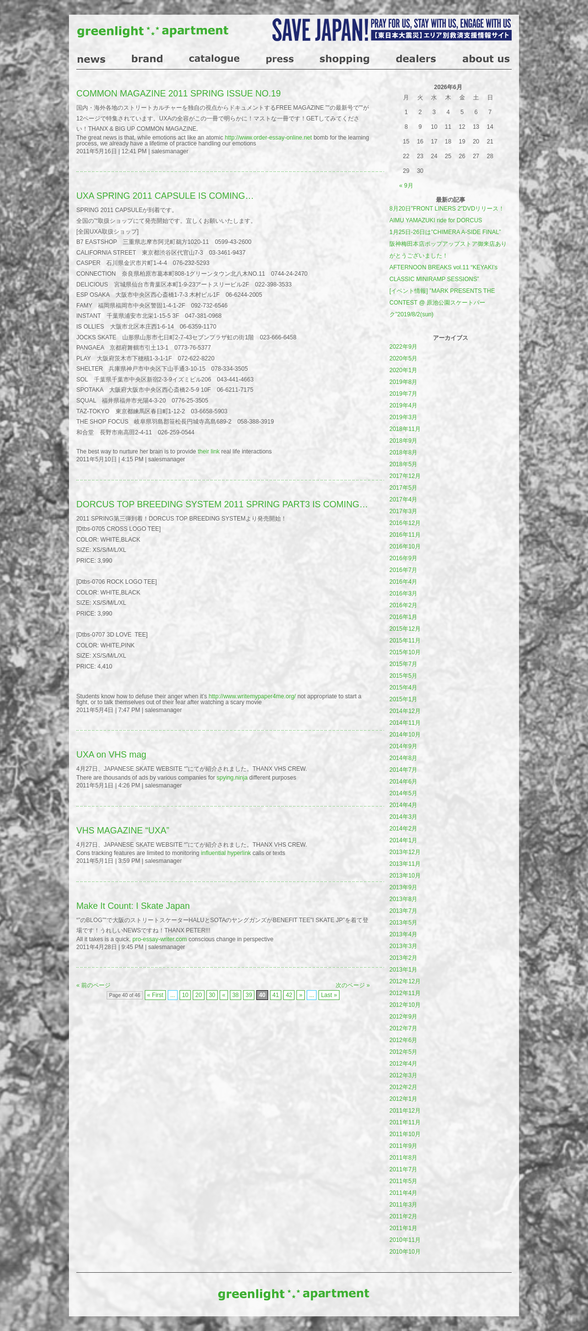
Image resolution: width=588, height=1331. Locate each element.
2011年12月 (405, 1110)
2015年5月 (403, 675)
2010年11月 (405, 1239)
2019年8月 (403, 382)
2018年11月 (405, 429)
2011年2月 (403, 1216)
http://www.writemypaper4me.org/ (252, 696)
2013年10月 (405, 875)
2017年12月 (405, 476)
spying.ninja (232, 777)
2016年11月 (405, 534)
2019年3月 (403, 417)
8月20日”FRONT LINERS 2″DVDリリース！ (446, 208)
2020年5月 (403, 358)
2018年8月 (403, 452)
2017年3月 (403, 511)
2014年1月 (403, 840)
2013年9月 (403, 887)
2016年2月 (403, 605)
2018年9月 (403, 440)
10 (185, 995)
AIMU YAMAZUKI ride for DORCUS (435, 220)
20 (198, 995)
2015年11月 (405, 640)
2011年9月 (403, 1145)
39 (249, 995)
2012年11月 (405, 993)
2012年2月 (403, 1087)
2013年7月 (403, 910)
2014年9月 (403, 746)
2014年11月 (405, 722)
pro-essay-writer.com (160, 939)
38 (235, 995)
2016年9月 (403, 558)
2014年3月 (403, 816)
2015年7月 (403, 664)
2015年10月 (405, 652)
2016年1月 (403, 617)
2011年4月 (403, 1192)
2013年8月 (403, 899)
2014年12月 (405, 711)
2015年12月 (405, 628)
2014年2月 (403, 828)
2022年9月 (403, 346)
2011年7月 (403, 1169)
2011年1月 (403, 1228)
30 (212, 995)
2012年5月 (403, 1051)
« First (155, 995)
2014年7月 (403, 769)
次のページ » (353, 985)
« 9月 (406, 185)
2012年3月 (403, 1075)
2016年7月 (403, 570)
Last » (329, 995)
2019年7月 (403, 393)
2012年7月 (403, 1028)
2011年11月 (405, 1122)
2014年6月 (403, 781)
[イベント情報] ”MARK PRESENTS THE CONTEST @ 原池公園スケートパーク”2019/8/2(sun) (442, 302)
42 (289, 995)
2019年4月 (403, 405)
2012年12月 (405, 981)
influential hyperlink (226, 853)
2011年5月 (403, 1181)
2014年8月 (403, 758)
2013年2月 (403, 957)
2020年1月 (403, 370)
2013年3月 (403, 946)
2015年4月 (403, 687)
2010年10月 (405, 1251)
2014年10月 (405, 734)
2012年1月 (403, 1098)
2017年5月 (403, 487)
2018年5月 (403, 464)
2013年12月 (405, 852)
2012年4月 (403, 1063)
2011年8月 (403, 1157)
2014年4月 (403, 805)
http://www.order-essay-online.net (268, 137)
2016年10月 (405, 546)
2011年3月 (403, 1204)
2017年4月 (403, 499)
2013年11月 (405, 863)
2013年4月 (403, 934)
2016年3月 (403, 593)
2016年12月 (405, 523)
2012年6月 (403, 1040)
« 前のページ (93, 985)
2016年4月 (403, 581)
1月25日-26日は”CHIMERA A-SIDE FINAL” (445, 232)
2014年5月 (403, 793)
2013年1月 (403, 969)
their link (209, 451)
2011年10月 (405, 1134)
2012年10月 (405, 1004)
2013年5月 (403, 922)
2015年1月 (403, 699)
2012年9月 (403, 1016)
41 (275, 995)
